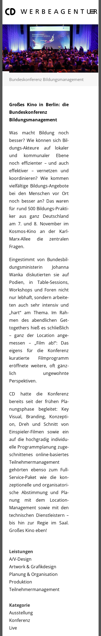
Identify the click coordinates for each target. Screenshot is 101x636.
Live (13, 628)
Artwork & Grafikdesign (32, 567)
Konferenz (19, 620)
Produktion (20, 582)
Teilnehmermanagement (34, 589)
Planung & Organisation (33, 574)
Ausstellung (21, 613)
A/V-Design (20, 559)
